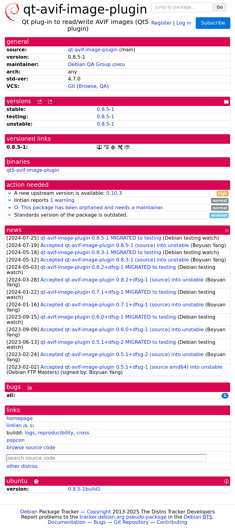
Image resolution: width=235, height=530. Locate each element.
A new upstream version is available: (117, 193)
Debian (29, 512)
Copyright (99, 512)
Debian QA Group (89, 64)
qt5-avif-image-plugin (32, 170)
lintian (14, 425)
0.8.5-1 (105, 109)
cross (82, 433)
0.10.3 (114, 193)
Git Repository (131, 522)
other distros (21, 466)
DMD (118, 64)
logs (30, 433)
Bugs (100, 522)
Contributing (172, 522)
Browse (87, 86)
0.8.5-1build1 (84, 489)
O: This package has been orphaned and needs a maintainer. (89, 207)
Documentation (66, 522)
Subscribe (213, 23)
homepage (19, 418)
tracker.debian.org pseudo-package (123, 517)
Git (71, 86)
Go (220, 7)
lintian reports (117, 200)
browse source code (30, 447)
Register (161, 23)
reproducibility (55, 433)
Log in (183, 23)
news (14, 230)
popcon (15, 440)
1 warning (62, 200)
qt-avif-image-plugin (93, 50)
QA (103, 86)
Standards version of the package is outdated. (117, 215)
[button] (9, 193)
